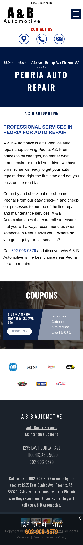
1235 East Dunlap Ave (45, 62)
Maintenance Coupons (41, 446)
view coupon (19, 343)
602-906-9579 (15, 62)
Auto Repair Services (41, 439)
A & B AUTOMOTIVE (41, 113)
